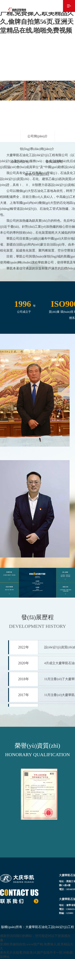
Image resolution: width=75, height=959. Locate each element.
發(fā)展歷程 (54, 161)
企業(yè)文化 (20, 161)
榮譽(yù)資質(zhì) (37, 174)
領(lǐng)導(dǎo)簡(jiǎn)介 (37, 149)
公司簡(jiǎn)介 (37, 136)
